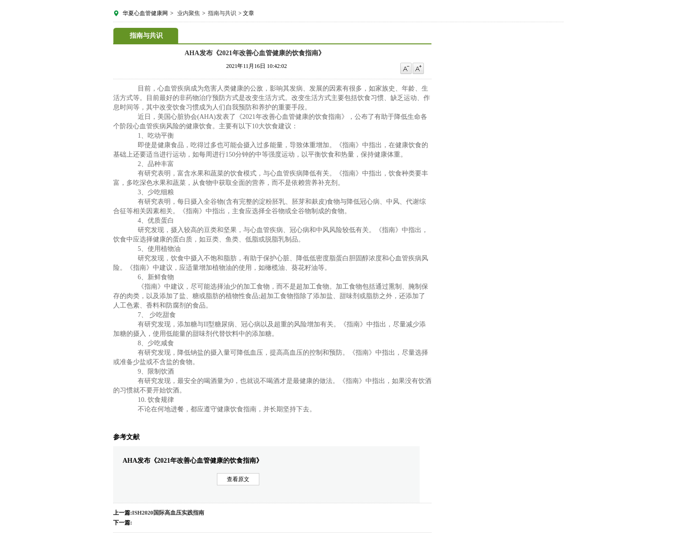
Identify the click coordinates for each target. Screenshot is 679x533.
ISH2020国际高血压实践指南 (168, 512)
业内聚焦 (188, 13)
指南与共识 (222, 13)
